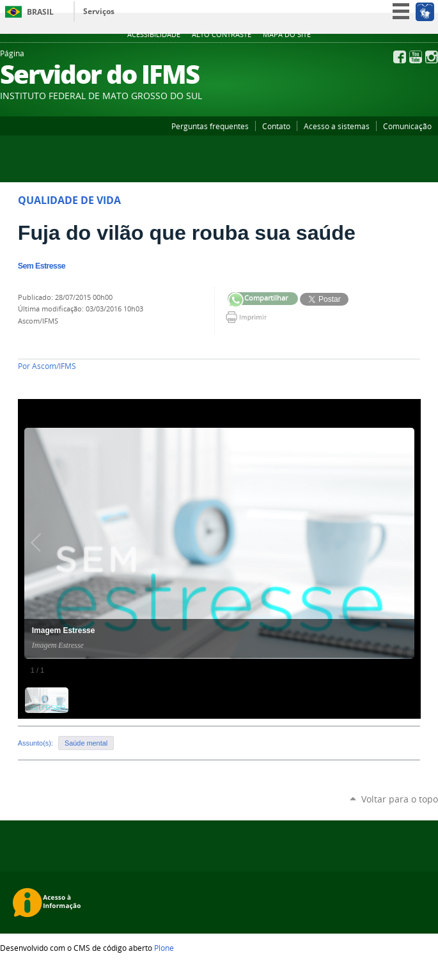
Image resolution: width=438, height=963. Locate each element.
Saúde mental (86, 743)
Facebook (399, 57)
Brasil (40, 11)
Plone (164, 948)
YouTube (415, 57)
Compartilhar (236, 300)
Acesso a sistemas (337, 126)
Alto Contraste (221, 34)
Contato (276, 126)
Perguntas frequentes (210, 126)
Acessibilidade (153, 34)
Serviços (98, 11)
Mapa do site (287, 34)
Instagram (431, 57)
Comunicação (407, 126)
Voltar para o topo (399, 799)
